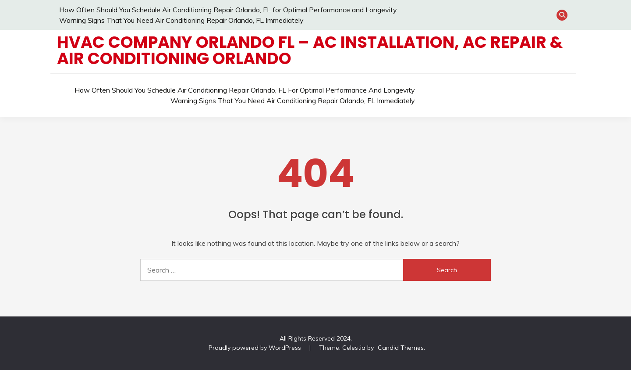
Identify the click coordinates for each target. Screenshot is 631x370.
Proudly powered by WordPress (256, 348)
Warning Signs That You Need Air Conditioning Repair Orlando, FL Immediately (181, 20)
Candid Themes (401, 348)
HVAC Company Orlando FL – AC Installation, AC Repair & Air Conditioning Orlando (310, 50)
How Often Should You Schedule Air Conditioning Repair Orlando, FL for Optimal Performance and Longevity (228, 9)
